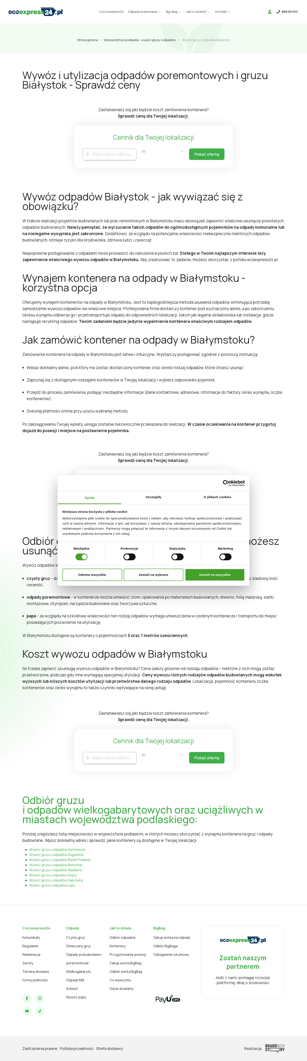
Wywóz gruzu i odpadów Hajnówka (56, 880)
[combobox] (114, 154)
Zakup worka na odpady (171, 937)
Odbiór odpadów (123, 937)
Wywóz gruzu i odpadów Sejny (53, 875)
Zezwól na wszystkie (215, 575)
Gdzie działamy (121, 988)
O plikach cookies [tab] (217, 497)
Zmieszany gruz (78, 946)
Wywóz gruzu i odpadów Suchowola (57, 849)
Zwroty (27, 963)
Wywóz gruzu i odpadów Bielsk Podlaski (60, 859)
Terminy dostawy (35, 971)
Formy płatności (35, 980)
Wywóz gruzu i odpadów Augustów (56, 854)
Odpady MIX (75, 980)
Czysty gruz (75, 937)
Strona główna (87, 40)
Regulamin (30, 946)
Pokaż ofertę (206, 154)
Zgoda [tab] (89, 497)
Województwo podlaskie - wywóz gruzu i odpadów (140, 40)
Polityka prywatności (77, 1048)
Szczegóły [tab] (153, 497)
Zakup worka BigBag (125, 963)
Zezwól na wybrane (153, 575)
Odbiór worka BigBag (126, 971)
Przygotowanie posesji (128, 954)
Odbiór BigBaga (165, 946)
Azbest (72, 988)
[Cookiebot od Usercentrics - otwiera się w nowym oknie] (226, 483)
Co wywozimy (120, 980)
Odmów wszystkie (92, 575)
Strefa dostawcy (109, 1048)
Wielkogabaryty (78, 971)
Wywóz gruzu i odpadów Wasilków (55, 870)
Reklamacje (31, 954)
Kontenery (118, 946)
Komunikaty (31, 937)
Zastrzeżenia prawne (39, 1048)
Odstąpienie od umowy (171, 954)
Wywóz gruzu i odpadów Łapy (52, 885)
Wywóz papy (76, 997)
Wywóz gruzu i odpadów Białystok (56, 865)
